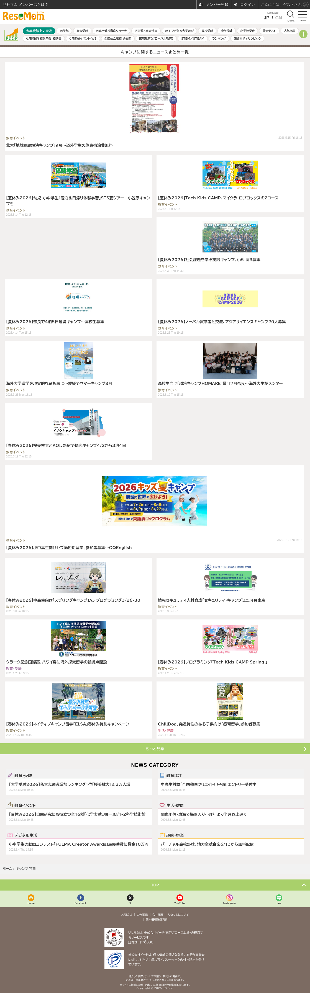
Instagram (229, 903)
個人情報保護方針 (157, 919)
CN (278, 17)
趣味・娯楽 (175, 835)
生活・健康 (175, 805)
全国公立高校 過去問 (117, 38)
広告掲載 (142, 914)
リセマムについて (178, 914)
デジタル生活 (25, 835)
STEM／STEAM (192, 38)
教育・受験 (23, 775)
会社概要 (157, 914)
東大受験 (82, 30)
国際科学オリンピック (247, 38)
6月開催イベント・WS (82, 38)
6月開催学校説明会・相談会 (43, 38)
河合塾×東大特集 (146, 30)
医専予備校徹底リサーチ (111, 30)
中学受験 (226, 30)
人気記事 (290, 30)
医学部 (64, 30)
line (279, 903)
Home (31, 903)
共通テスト (269, 30)
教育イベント (25, 805)
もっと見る (155, 749)
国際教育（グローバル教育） (156, 38)
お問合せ (126, 914)
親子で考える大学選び (179, 30)
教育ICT (173, 775)
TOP (155, 885)
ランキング (219, 38)
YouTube (179, 903)
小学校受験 (247, 30)
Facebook (81, 903)
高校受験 (207, 30)
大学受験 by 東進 (39, 30)
